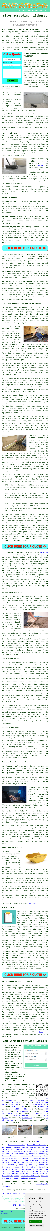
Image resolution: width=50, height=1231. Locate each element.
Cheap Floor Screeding (37, 1145)
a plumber (16, 1102)
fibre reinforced (19, 235)
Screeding (25, 1158)
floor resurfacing (25, 918)
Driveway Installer (29, 1178)
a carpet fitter (38, 1113)
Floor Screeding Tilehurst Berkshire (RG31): (21, 29)
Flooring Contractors (30, 1147)
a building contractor (21, 1116)
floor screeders (31, 572)
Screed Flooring (9, 1156)
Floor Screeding (31, 1160)
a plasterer (43, 1107)
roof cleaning (37, 1100)
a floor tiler (18, 1107)
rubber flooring (38, 1104)
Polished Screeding (19, 1154)
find (9, 985)
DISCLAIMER (43, 10)
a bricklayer (23, 1111)
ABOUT (29, 10)
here (41, 1032)
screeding (25, 1023)
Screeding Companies (10, 1169)
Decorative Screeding (11, 1147)
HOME (19, 10)
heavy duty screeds (31, 275)
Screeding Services (25, 1149)
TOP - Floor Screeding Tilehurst (15, 1193)
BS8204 (40, 165)
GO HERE (32, 903)
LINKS (24, 10)
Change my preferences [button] (36, 1225)
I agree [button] (32, 1221)
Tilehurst (44, 553)
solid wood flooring (22, 1109)
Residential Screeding (31, 1169)
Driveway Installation (30, 1176)
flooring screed (29, 208)
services (13, 583)
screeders (16, 187)
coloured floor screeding (35, 949)
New (20, 1212)
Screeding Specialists (22, 1162)
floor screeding (8, 38)
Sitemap (3, 1212)
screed (4, 120)
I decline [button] (39, 1221)
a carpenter (27, 1118)
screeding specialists (38, 1014)
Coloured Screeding (16, 1145)
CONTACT (36, 10)
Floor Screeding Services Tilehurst (24, 1041)
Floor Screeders (40, 1162)
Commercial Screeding (38, 1154)
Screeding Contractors (11, 1160)
